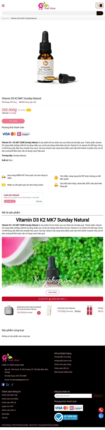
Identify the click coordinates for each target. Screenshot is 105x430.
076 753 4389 (21, 376)
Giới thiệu (5, 414)
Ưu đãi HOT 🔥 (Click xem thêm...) (52, 299)
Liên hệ (4, 418)
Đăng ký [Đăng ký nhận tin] (97, 396)
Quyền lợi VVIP (7, 406)
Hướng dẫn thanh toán (63, 361)
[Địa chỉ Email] (78, 396)
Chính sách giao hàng (62, 364)
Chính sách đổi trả (61, 368)
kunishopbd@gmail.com (19, 380)
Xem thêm (52, 292)
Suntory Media (53, 425)
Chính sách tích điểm (10, 399)
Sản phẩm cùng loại (13, 330)
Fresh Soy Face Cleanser (66, 308)
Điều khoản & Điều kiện (63, 372)
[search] (100, 13)
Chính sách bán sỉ (9, 410)
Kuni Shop (7, 425)
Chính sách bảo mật (9, 395)
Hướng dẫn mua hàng (62, 357)
